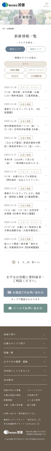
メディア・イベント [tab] (36, 70)
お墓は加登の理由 (12, 395)
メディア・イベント (29, 87)
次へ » (35, 262)
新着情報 (8, 400)
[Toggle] (44, 334)
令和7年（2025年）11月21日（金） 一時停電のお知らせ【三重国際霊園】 (22, 161)
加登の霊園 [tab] (14, 70)
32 (28, 262)
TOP (3, 28)
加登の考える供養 (12, 390)
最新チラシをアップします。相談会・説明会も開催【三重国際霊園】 (22, 195)
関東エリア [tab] (35, 48)
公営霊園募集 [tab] (36, 76)
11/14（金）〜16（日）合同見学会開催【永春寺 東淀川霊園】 (21, 211)
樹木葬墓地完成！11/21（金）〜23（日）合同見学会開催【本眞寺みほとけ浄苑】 (22, 127)
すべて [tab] (25, 64)
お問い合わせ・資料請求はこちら (19, 413)
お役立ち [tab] (14, 76)
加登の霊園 (25, 104)
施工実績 (31, 405)
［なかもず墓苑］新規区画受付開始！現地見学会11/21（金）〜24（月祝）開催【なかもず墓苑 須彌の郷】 (22, 144)
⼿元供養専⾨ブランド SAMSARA (20, 423)
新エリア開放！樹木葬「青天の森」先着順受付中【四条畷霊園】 (22, 245)
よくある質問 (33, 400)
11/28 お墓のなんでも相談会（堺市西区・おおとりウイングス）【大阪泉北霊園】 (21, 178)
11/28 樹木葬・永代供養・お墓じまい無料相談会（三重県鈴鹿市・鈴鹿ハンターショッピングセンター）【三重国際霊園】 (22, 93)
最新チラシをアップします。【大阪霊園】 (22, 110)
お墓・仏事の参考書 (13, 405)
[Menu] (46, 4)
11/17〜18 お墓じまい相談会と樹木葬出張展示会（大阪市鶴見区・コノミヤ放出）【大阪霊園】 (22, 228)
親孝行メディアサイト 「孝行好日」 (21, 419)
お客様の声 (32, 395)
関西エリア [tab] (15, 48)
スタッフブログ (34, 390)
